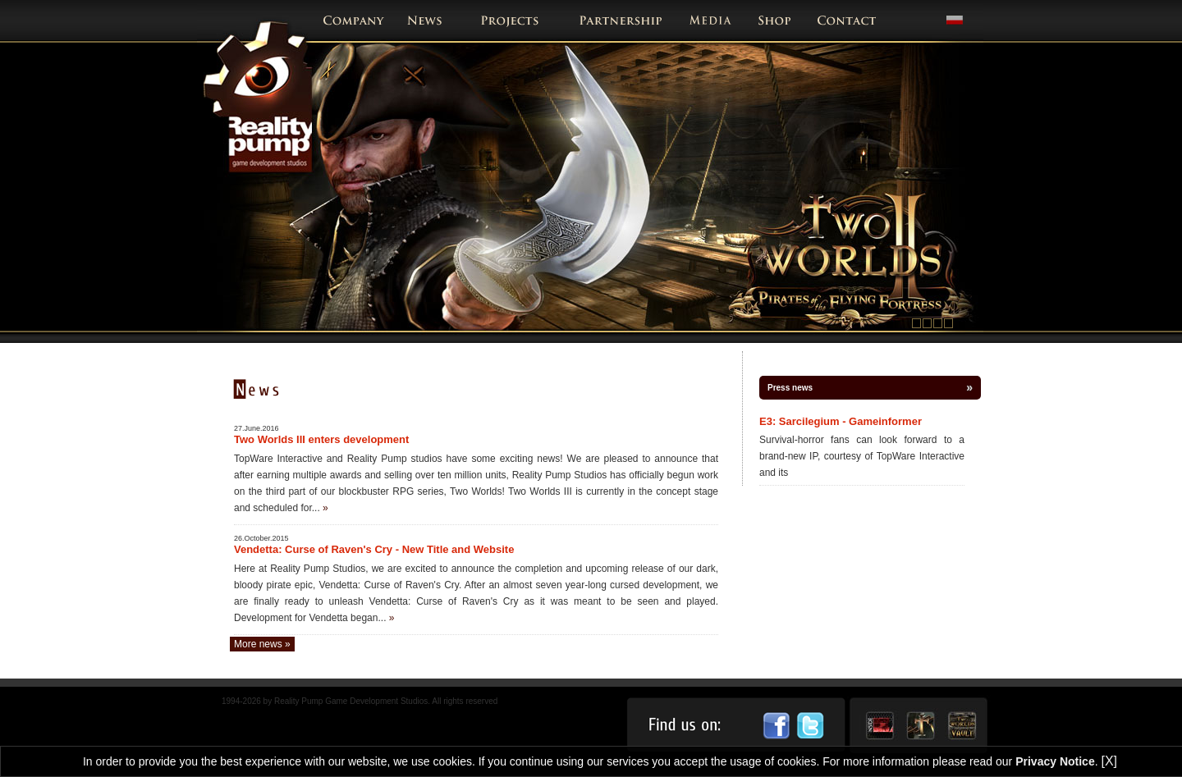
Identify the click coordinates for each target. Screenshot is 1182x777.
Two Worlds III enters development (321, 439)
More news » (262, 644)
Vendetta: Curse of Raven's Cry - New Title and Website (374, 549)
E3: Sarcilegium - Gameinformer (840, 421)
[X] (1109, 761)
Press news (790, 387)
